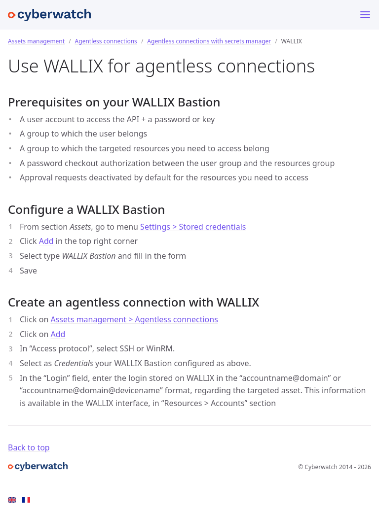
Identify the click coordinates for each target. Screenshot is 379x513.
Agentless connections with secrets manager (209, 41)
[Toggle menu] (365, 15)
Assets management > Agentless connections (134, 319)
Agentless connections (106, 41)
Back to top (29, 447)
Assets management (36, 41)
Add (46, 241)
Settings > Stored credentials (193, 226)
